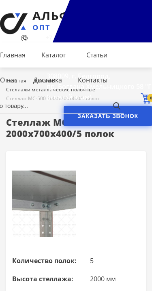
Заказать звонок (107, 116)
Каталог (53, 55)
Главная (13, 55)
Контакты (92, 80)
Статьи (96, 55)
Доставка (47, 80)
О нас (8, 80)
